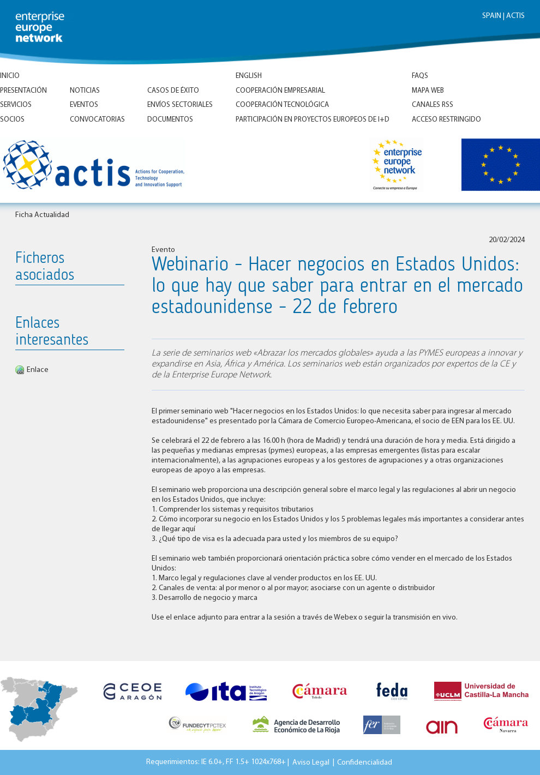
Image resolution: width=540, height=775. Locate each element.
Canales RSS (432, 105)
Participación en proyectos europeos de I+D (312, 119)
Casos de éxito (173, 90)
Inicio (10, 76)
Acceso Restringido (446, 119)
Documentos (170, 119)
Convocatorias (97, 119)
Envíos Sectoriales (180, 105)
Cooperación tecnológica (282, 105)
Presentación (23, 90)
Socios (12, 119)
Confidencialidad (364, 762)
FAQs (420, 76)
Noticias (85, 90)
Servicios (16, 105)
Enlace (38, 370)
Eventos (84, 105)
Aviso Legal (310, 762)
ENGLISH (249, 76)
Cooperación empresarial (280, 90)
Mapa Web (428, 90)
